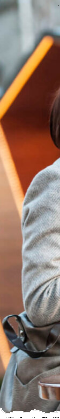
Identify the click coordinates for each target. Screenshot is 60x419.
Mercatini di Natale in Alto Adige (11, 417)
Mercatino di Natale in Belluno (46, 417)
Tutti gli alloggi (56, 417)
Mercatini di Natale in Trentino (34, 417)
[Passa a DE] (58, 5)
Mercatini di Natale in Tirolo (22, 417)
